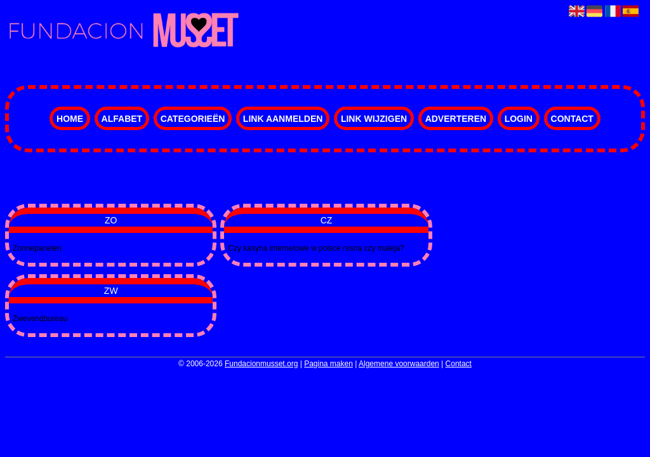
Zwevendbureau (40, 318)
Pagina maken (328, 363)
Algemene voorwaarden (399, 363)
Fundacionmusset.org (261, 363)
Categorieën (193, 119)
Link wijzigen (374, 119)
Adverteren (455, 119)
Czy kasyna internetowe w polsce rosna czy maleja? (316, 248)
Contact (572, 119)
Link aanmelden (282, 119)
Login (519, 119)
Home (69, 119)
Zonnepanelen (37, 248)
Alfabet (122, 119)
